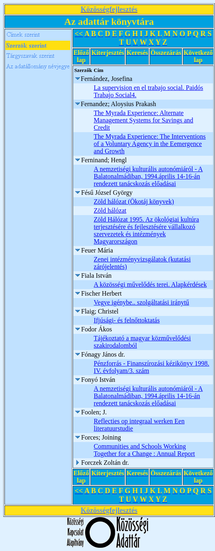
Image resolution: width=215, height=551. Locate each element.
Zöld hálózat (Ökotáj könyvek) (134, 201)
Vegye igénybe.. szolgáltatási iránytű (141, 302)
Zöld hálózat (110, 210)
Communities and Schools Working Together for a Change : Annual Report (144, 450)
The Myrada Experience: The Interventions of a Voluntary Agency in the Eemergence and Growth (150, 144)
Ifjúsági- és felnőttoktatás (127, 320)
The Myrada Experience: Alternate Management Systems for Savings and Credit (143, 120)
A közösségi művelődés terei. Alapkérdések (150, 284)
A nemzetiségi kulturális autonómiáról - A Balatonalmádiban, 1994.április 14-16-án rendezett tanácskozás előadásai (148, 176)
